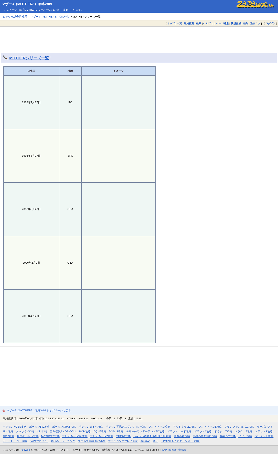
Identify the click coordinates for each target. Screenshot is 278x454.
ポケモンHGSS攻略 (14, 426)
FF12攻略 (8, 436)
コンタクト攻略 (263, 436)
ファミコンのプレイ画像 (123, 441)
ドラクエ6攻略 (203, 431)
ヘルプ (207, 23)
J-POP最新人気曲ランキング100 (180, 441)
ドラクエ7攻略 (223, 431)
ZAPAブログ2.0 (39, 441)
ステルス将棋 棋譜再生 (92, 441)
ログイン (270, 23)
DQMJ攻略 (99, 431)
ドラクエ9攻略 (264, 431)
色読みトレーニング (63, 441)
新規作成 (236, 23)
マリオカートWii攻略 (74, 436)
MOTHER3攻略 (50, 436)
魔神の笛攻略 (228, 436)
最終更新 (189, 23)
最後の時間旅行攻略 (205, 436)
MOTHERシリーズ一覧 (29, 58)
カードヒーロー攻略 (15, 441)
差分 (245, 23)
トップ (171, 23)
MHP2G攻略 (123, 436)
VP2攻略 (42, 431)
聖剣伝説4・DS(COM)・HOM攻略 (70, 431)
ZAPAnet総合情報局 (15, 16)
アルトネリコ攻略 (159, 426)
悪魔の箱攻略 (182, 436)
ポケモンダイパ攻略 (91, 426)
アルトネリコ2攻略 (184, 426)
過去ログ (255, 23)
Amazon (145, 441)
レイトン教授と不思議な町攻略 (152, 436)
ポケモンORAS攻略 (64, 426)
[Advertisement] (139, 36)
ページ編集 (222, 23)
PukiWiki (25, 449)
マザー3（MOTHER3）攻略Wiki (27, 4)
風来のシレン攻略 (28, 436)
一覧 (179, 23)
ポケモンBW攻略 (39, 426)
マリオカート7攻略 (101, 436)
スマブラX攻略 (25, 431)
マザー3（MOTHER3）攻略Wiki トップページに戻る (39, 410)
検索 (198, 23)
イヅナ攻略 (245, 436)
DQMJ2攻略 (116, 431)
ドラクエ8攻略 (244, 431)
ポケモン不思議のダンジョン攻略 (126, 426)
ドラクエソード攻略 (179, 431)
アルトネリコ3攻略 (210, 426)
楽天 (155, 441)
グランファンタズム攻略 (239, 426)
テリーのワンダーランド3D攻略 (145, 431)
